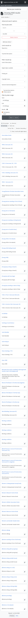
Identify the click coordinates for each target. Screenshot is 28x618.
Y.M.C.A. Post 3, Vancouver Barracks (10, 295)
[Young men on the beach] (8, 210)
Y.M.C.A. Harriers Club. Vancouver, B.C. (11, 304)
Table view (11, 125)
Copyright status (6, 79)
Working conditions (6, 420)
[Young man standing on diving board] (11, 220)
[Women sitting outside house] (9, 558)
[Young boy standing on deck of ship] (11, 285)
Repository (4, 48)
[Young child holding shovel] (9, 248)
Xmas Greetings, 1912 (7, 351)
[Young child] (5, 257)
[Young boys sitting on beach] (9, 267)
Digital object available (7, 68)
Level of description (6, 62)
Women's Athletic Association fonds (10, 502)
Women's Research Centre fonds (10, 493)
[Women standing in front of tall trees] (11, 539)
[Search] (14, 28)
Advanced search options (9, 21)
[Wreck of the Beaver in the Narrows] (11, 392)
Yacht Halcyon (5, 341)
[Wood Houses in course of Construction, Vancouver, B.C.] (12, 449)
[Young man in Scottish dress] (9, 229)
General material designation (9, 84)
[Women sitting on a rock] (8, 567)
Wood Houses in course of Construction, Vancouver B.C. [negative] (12, 461)
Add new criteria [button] (7, 42)
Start (3, 98)
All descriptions (7, 92)
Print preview (5, 123)
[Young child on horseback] (8, 238)
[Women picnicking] (7, 595)
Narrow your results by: (14, 9)
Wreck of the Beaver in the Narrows (10, 402)
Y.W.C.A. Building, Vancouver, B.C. (10, 172)
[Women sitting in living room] (9, 577)
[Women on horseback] (7, 605)
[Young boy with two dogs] (8, 276)
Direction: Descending (21, 128)
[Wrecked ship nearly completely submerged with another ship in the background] (14, 370)
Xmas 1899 (4, 360)
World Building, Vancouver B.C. (9, 411)
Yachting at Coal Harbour (8, 323)
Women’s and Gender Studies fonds (11, 521)
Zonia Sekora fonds (6, 135)
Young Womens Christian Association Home (13, 191)
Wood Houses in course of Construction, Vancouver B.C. (12, 472)
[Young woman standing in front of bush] (12, 201)
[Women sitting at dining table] (9, 586)
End (3, 103)
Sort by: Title (11, 128)
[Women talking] (6, 530)
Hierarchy (13, 123)
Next (17, 615)
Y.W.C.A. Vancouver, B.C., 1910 (9, 163)
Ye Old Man (4, 313)
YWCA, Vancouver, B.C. (7, 144)
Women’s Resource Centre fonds (10, 511)
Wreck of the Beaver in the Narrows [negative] (13, 382)
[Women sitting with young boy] (9, 549)
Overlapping (6, 112)
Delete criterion (14, 37)
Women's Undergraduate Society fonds (11, 483)
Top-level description (7, 53)
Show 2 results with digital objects (18, 131)
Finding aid (4, 73)
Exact (4, 114)
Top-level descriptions (8, 90)
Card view (4, 125)
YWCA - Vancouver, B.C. (7, 182)
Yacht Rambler (5, 332)
